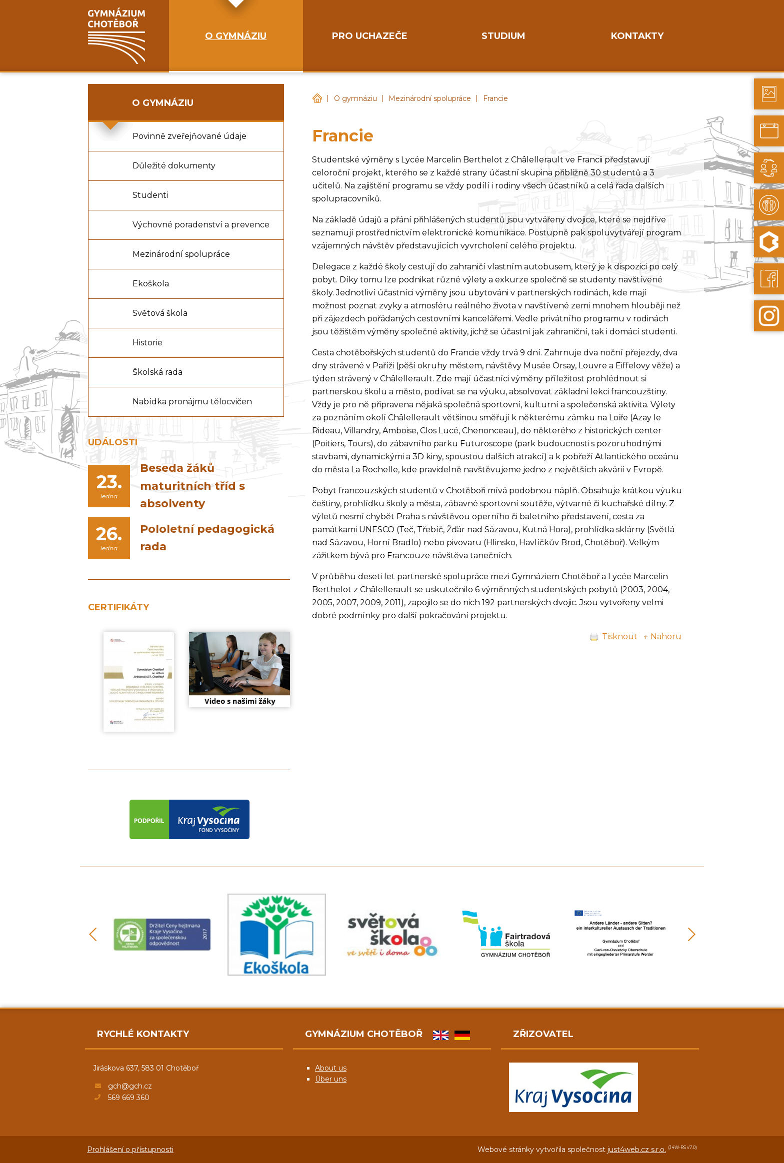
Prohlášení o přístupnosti (130, 1149)
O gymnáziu (355, 98)
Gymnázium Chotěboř (317, 98)
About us (330, 1068)
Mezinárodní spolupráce (429, 98)
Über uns (330, 1079)
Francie (495, 98)
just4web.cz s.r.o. (637, 1149)
